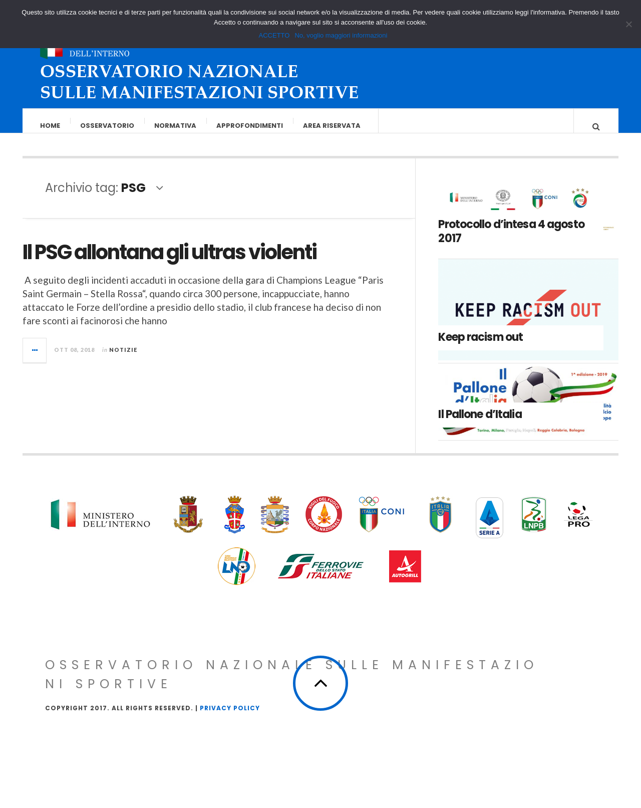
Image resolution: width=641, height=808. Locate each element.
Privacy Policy (230, 718)
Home (51, 125)
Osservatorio (108, 125)
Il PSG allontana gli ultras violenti (169, 262)
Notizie (123, 359)
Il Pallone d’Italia (479, 424)
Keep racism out (480, 347)
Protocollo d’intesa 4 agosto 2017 (511, 242)
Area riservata (332, 125)
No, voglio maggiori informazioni (340, 35)
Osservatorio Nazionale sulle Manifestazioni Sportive (291, 684)
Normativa (176, 125)
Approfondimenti (250, 125)
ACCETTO (274, 35)
